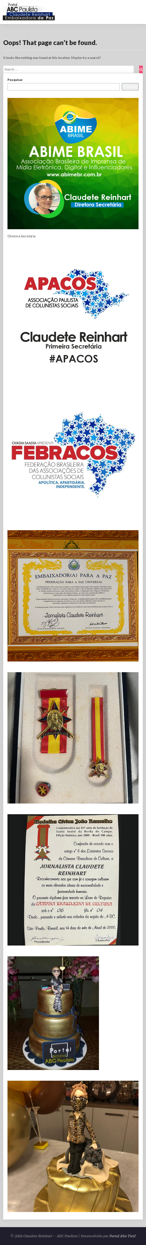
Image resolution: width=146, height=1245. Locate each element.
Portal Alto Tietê (122, 1236)
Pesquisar (15, 80)
